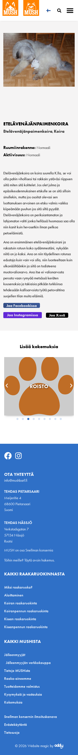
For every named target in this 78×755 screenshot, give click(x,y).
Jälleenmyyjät (15, 654)
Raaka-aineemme (17, 678)
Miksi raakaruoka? (18, 587)
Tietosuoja (12, 732)
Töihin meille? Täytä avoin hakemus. (29, 560)
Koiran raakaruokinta (20, 603)
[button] (70, 10)
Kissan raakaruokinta (20, 618)
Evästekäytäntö (15, 724)
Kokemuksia (13, 702)
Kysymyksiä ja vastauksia (23, 694)
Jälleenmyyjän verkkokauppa (28, 662)
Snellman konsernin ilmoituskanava (30, 717)
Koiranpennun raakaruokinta (26, 611)
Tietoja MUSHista (17, 670)
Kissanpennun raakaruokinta (26, 626)
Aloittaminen (13, 595)
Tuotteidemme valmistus (22, 686)
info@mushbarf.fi (15, 480)
